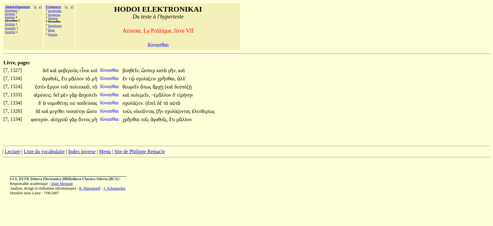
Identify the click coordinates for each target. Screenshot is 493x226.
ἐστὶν (41, 86)
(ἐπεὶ (151, 103)
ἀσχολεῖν (88, 95)
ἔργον (53, 86)
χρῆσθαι (132, 119)
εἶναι (85, 70)
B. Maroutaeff (90, 188)
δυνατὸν (10, 28)
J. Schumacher (114, 188)
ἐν (126, 78)
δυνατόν (10, 32)
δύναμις (10, 17)
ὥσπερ (148, 70)
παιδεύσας (87, 103)
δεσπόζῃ (183, 86)
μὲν (65, 95)
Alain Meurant (62, 183)
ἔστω (51, 30)
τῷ (132, 78)
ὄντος (84, 119)
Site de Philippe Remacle (139, 151)
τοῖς (145, 119)
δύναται (10, 24)
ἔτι (65, 78)
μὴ (94, 78)
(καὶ (169, 86)
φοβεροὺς (68, 70)
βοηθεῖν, (131, 70)
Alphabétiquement (17, 6)
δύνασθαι (110, 70)
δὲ (160, 103)
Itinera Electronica (46, 179)
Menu (105, 151)
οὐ (73, 103)
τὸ (88, 78)
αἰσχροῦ (60, 119)
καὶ (54, 70)
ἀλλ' (181, 78)
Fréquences (53, 6)
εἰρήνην (185, 95)
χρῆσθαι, (167, 78)
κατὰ (162, 70)
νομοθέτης (58, 103)
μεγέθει (58, 111)
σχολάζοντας (178, 111)
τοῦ (65, 86)
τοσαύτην (76, 111)
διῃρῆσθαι (55, 11)
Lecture (12, 151)
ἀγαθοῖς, (51, 78)
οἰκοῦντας (145, 111)
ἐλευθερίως (203, 111)
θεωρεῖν (131, 86)
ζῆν (160, 111)
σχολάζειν (147, 78)
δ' (174, 95)
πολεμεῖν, (140, 95)
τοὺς (128, 111)
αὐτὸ (174, 103)
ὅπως (146, 86)
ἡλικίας (53, 34)
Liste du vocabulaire (44, 151)
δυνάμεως (11, 10)
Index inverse (82, 151)
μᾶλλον (76, 78)
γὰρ (74, 95)
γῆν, (172, 70)
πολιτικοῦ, (80, 86)
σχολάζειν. (133, 103)
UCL (14, 179)
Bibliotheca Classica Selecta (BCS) (91, 179)
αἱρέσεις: (43, 95)
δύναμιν (10, 13)
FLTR (24, 179)
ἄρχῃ (158, 86)
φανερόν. (40, 119)
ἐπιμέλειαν (55, 25)
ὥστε (91, 111)
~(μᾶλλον (161, 95)
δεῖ (46, 70)
